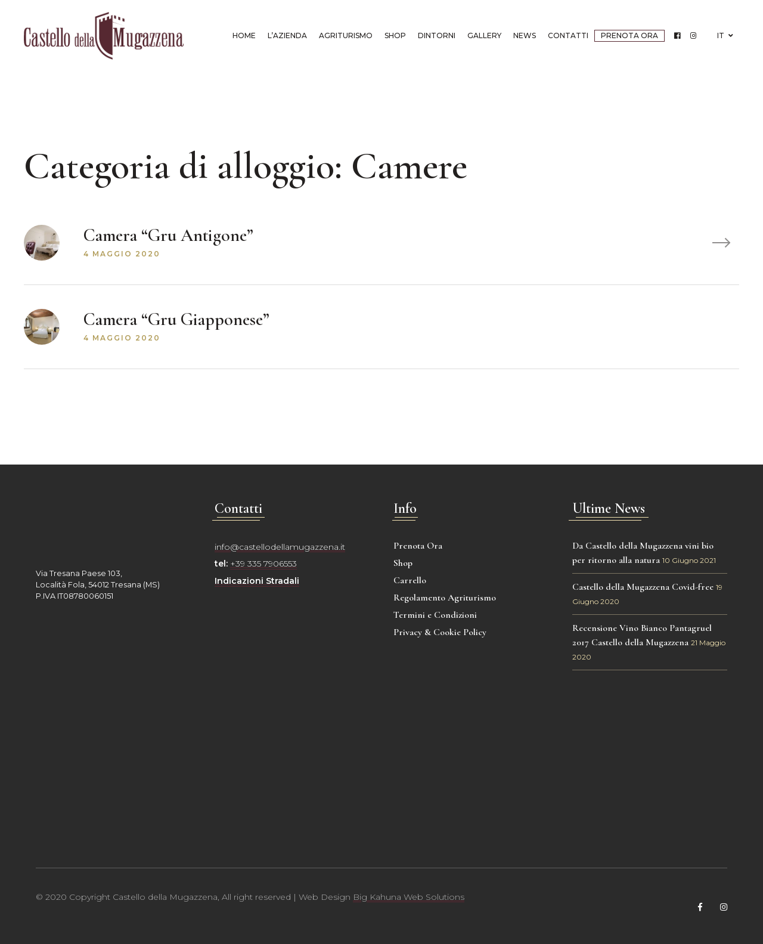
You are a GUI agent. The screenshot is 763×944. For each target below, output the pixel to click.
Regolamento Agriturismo (444, 597)
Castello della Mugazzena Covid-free (643, 587)
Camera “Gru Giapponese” (176, 319)
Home (244, 35)
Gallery (484, 35)
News (524, 35)
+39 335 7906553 (263, 563)
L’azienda (287, 35)
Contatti (568, 35)
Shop (395, 35)
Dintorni (436, 35)
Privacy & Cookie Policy (439, 632)
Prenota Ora (629, 35)
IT (725, 35)
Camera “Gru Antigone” (168, 235)
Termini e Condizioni (435, 615)
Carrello (409, 580)
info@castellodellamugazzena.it (280, 546)
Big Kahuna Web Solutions (408, 897)
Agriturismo (346, 35)
